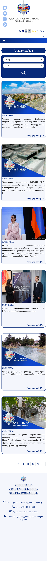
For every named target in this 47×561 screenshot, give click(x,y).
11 (28, 464)
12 (33, 464)
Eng (42, 31)
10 (23, 464)
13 (38, 464)
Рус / (38, 31)
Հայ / (33, 31)
